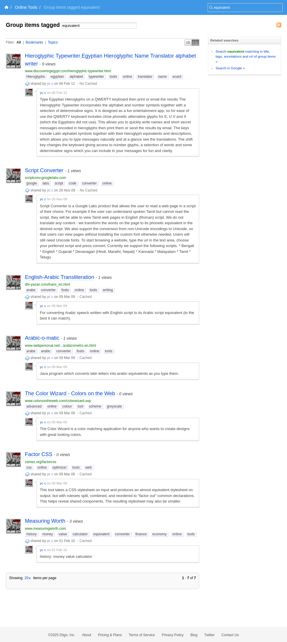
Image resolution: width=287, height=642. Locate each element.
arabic (46, 351)
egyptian (57, 77)
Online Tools (26, 7)
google (31, 183)
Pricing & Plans (110, 635)
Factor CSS (38, 454)
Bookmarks (34, 42)
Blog (193, 635)
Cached (85, 297)
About (86, 635)
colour (67, 406)
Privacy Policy (173, 635)
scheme (95, 406)
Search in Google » (230, 68)
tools (113, 77)
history (31, 534)
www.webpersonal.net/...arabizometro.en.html (60, 346)
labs (45, 183)
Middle (195, 42)
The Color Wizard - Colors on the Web (70, 393)
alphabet (76, 77)
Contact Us (230, 635)
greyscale (114, 406)
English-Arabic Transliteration (59, 277)
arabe (30, 290)
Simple (188, 42)
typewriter (96, 77)
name (162, 77)
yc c (50, 84)
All (18, 42)
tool (80, 406)
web (88, 467)
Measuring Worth (45, 521)
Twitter (209, 635)
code (72, 183)
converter (89, 183)
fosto (65, 290)
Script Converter (44, 170)
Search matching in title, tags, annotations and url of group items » (246, 56)
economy (159, 534)
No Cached (88, 84)
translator (145, 77)
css (29, 467)
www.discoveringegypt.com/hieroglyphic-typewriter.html (68, 71)
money (47, 534)
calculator (80, 534)
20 (28, 578)
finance (141, 534)
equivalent (101, 534)
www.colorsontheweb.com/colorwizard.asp (58, 401)
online (127, 77)
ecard (176, 77)
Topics (53, 42)
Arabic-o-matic (42, 338)
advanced (34, 406)
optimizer (59, 467)
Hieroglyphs (35, 77)
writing (108, 290)
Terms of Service (142, 635)
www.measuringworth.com (45, 529)
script (59, 183)
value (63, 534)
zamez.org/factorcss (40, 462)
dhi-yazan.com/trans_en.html (47, 284)
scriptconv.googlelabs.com (45, 178)
